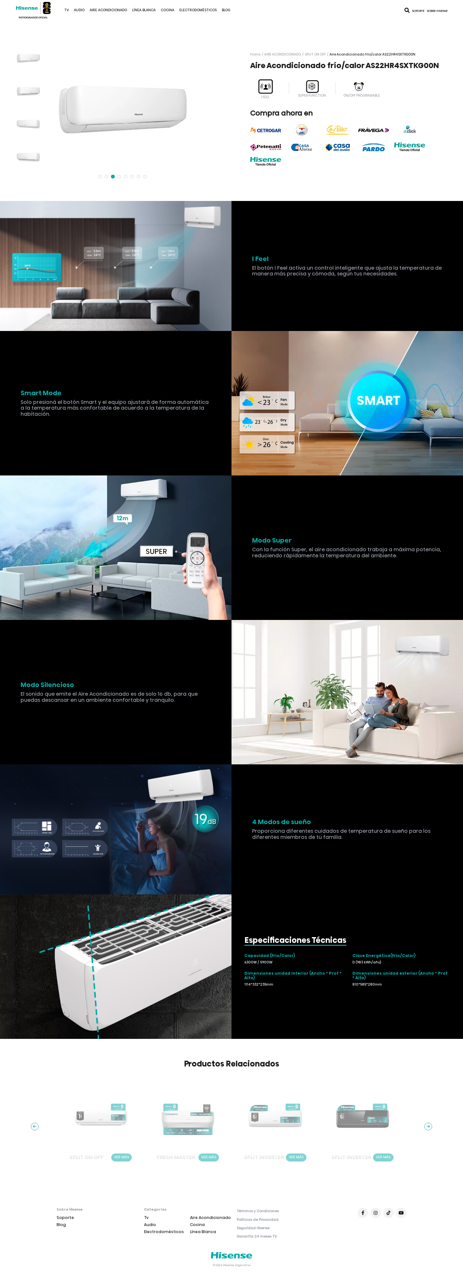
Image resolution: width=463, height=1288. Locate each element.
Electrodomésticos (198, 10)
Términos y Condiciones (258, 1211)
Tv (66, 10)
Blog (226, 10)
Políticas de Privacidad (257, 1220)
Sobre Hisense (437, 11)
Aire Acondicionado (108, 10)
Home (255, 55)
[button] (100, 176)
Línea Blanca (144, 10)
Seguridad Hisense (253, 1228)
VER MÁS (121, 1157)
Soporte (418, 11)
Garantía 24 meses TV (257, 1237)
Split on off (315, 55)
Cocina (167, 10)
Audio (79, 10)
